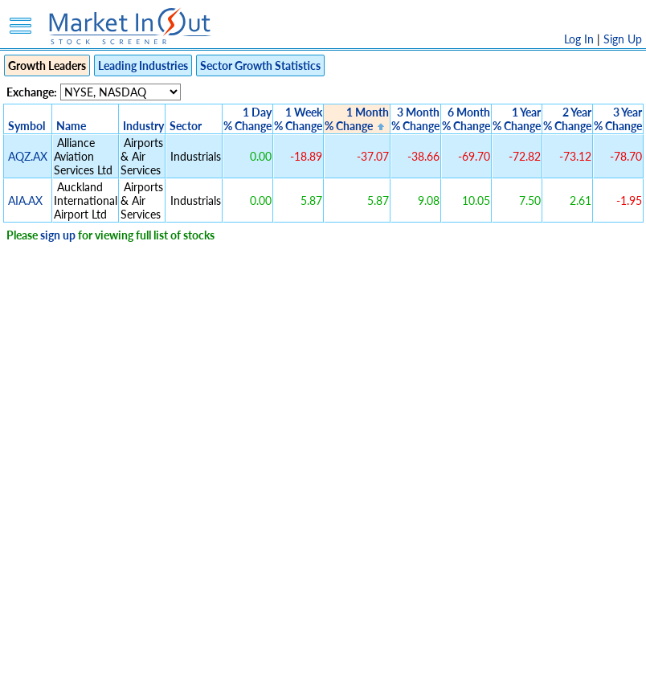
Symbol (26, 126)
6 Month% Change (466, 119)
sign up (58, 235)
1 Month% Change (357, 119)
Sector (186, 126)
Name (71, 126)
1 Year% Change (517, 119)
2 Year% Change (567, 119)
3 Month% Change (415, 119)
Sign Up (622, 39)
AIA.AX (25, 200)
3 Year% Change (618, 119)
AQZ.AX (27, 156)
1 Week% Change (298, 119)
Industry (143, 126)
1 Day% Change (247, 119)
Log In (579, 39)
